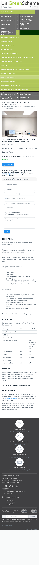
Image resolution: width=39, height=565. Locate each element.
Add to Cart (8, 164)
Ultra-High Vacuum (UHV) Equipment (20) (26, 93)
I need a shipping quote (14, 212)
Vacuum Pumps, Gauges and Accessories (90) (7, 97)
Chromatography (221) (26, 16)
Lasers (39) (3, 65)
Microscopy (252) (25, 28)
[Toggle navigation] (35, 7)
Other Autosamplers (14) (7, 73)
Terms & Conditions (11, 502)
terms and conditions (10, 398)
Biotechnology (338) (6, 16)
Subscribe (33, 516)
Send (7, 231)
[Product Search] (17, 7)
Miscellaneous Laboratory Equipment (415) (6, 32)
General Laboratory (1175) (25, 24)
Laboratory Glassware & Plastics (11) (11, 61)
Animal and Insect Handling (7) (9, 37)
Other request (22, 198)
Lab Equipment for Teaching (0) (9, 53)
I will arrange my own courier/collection (18, 214)
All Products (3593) (7, 12)
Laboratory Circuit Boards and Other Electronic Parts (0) (16, 57)
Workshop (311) (24, 97)
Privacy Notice (10, 504)
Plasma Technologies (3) (7, 81)
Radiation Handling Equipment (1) (10, 85)
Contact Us (9, 493)
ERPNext (34, 529)
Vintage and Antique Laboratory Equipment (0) (14, 89)
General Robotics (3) (6, 49)
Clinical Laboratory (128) (7, 20)
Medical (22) (4, 28)
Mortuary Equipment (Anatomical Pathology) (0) (14, 69)
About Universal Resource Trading (15, 491)
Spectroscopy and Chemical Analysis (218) (7, 93)
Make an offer (11, 198)
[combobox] (19, 207)
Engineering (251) (5, 24)
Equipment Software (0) (7, 45)
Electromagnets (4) (6, 41)
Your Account (10, 500)
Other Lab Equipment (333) (8, 77)
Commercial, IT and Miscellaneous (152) (26, 20)
